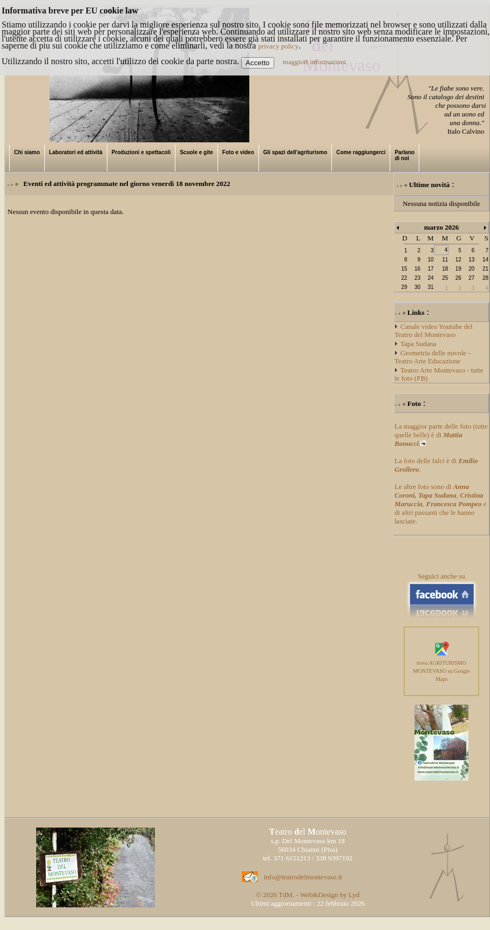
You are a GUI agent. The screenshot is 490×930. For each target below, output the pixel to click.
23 (417, 278)
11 (445, 260)
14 (485, 260)
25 (445, 278)
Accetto (257, 63)
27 (471, 278)
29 (404, 287)
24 (430, 278)
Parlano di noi (404, 155)
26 (458, 278)
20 (471, 269)
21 (485, 269)
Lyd (354, 895)
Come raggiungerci (360, 152)
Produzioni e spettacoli (141, 152)
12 (458, 260)
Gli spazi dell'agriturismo (295, 152)
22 (404, 278)
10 (430, 260)
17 (430, 269)
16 (417, 269)
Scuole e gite (196, 152)
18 (445, 269)
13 (471, 260)
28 (485, 278)
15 (404, 269)
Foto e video (238, 152)
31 (430, 287)
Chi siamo (27, 152)
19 (458, 269)
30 (417, 287)
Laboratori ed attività (76, 152)
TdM (285, 895)
